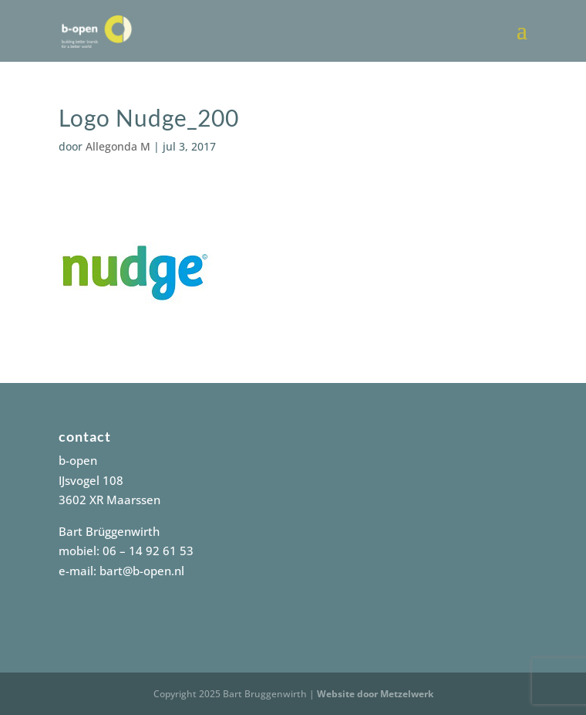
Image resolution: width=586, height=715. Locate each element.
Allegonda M (118, 146)
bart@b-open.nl (141, 570)
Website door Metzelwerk (375, 693)
